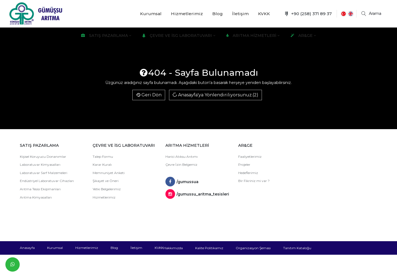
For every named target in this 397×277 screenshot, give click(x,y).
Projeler (244, 164)
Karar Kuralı (102, 164)
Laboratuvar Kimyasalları (40, 164)
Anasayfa (27, 248)
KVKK (264, 13)
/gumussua (181, 181)
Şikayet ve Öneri (106, 181)
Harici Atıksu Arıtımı (181, 156)
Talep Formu (103, 156)
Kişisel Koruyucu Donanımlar (43, 156)
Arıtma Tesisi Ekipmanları (40, 189)
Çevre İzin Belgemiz (181, 164)
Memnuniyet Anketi (109, 173)
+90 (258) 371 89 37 (308, 13)
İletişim (240, 13)
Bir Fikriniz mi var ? (254, 181)
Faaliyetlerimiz (250, 156)
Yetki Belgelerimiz (107, 189)
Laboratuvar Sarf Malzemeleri (43, 173)
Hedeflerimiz (248, 173)
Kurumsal (151, 13)
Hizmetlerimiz (187, 13)
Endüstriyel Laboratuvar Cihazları (47, 181)
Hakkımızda (173, 248)
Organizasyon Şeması (253, 248)
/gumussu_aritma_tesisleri (197, 194)
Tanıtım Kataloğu (297, 248)
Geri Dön (149, 94)
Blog (217, 13)
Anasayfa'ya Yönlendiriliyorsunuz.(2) (215, 95)
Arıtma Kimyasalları (36, 197)
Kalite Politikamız (209, 248)
